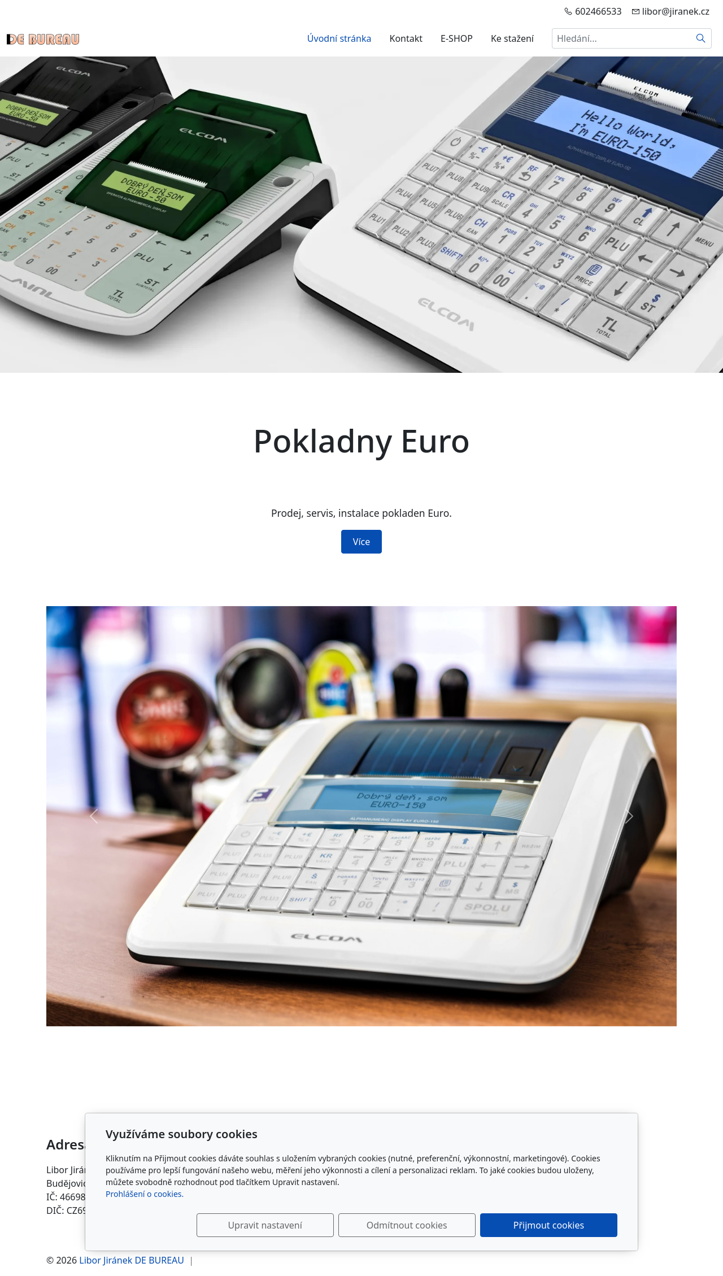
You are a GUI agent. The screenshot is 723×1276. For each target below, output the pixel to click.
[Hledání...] (621, 38)
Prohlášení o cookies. (145, 1193)
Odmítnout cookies (450, 1225)
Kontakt (406, 38)
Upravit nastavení (337, 1225)
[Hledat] (701, 38)
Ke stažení (512, 38)
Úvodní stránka (339, 38)
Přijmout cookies (563, 1225)
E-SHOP (457, 38)
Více (361, 541)
